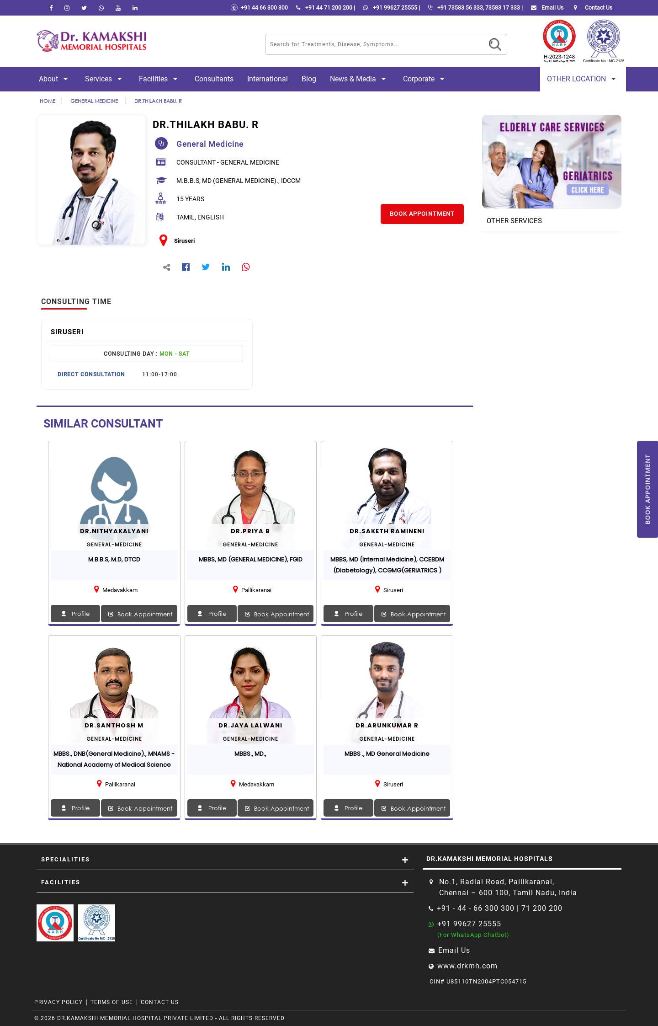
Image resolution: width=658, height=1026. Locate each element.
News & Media (359, 79)
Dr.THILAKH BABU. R (158, 101)
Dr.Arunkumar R (387, 725)
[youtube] (118, 7)
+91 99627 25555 (469, 923)
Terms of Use (111, 1002)
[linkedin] (135, 7)
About (55, 79)
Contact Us (160, 1002)
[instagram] (67, 7)
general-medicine (114, 544)
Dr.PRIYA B (250, 531)
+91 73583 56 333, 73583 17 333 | (474, 8)
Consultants (214, 79)
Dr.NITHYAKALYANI (114, 531)
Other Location (583, 79)
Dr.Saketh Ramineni (387, 531)
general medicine (94, 101)
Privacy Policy (58, 1002)
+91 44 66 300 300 (259, 8)
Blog (309, 79)
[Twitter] (84, 7)
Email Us (545, 8)
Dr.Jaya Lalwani (250, 725)
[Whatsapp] (101, 7)
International (267, 79)
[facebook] (51, 7)
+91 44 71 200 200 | (323, 8)
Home (47, 101)
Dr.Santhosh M (114, 725)
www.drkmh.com (467, 966)
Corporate (425, 79)
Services (105, 79)
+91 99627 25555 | (390, 8)
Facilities (160, 79)
